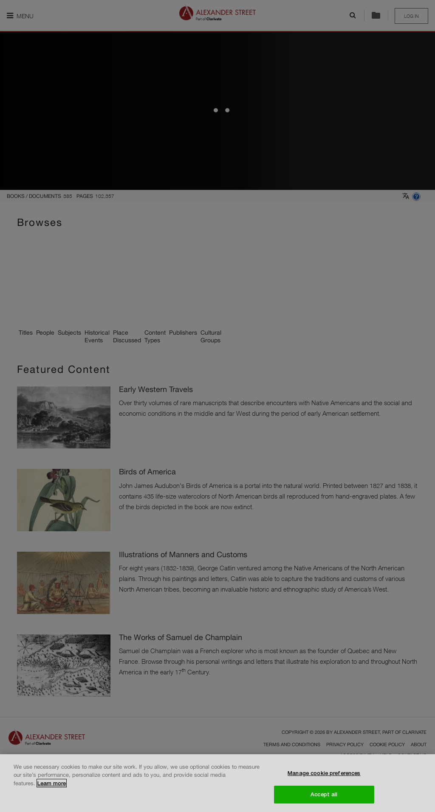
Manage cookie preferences (324, 773)
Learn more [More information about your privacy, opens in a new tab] (51, 783)
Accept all (324, 794)
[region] (217, 783)
